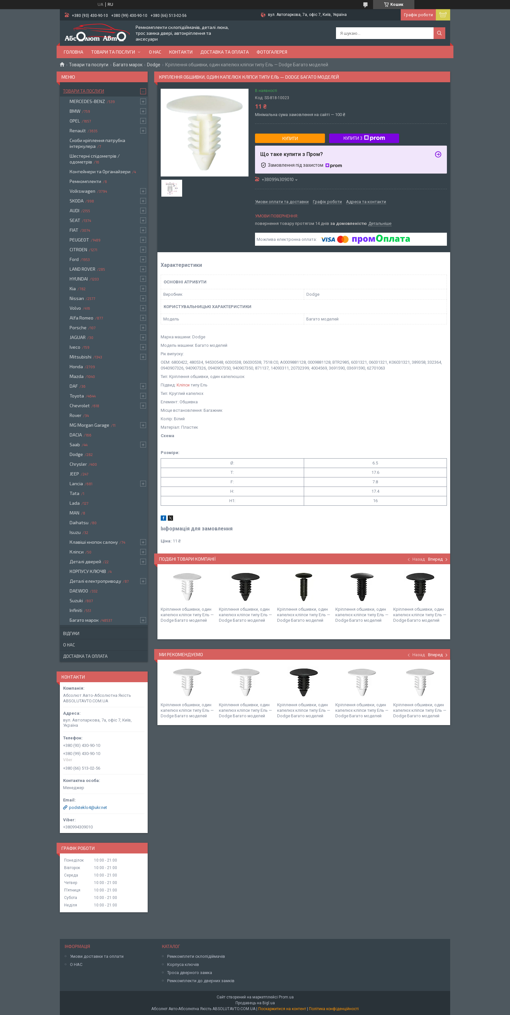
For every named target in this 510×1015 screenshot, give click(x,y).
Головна (73, 52)
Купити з (364, 138)
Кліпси (183, 385)
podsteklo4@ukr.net (88, 807)
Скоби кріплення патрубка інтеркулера (97, 143)
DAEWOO (79, 590)
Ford (74, 259)
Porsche (78, 327)
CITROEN (78, 249)
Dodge (153, 64)
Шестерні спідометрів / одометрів (95, 158)
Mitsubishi (80, 356)
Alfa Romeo (81, 317)
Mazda (77, 376)
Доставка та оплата (224, 52)
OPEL (75, 121)
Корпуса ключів (183, 964)
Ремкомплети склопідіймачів (196, 956)
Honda (76, 366)
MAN (74, 512)
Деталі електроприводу (95, 581)
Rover (75, 415)
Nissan (77, 298)
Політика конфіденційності (334, 1009)
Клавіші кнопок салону (94, 542)
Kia (73, 288)
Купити (290, 138)
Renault (78, 130)
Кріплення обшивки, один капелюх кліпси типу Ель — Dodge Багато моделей (187, 615)
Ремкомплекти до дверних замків (201, 980)
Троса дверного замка (189, 972)
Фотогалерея (272, 52)
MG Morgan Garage (89, 425)
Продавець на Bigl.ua (255, 1003)
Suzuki (76, 600)
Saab (75, 444)
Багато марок (127, 64)
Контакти (181, 52)
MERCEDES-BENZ (87, 101)
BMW (75, 111)
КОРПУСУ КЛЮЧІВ (88, 571)
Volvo (75, 308)
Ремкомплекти (85, 181)
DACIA (76, 434)
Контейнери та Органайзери (100, 171)
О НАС (76, 964)
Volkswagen (82, 191)
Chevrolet (80, 405)
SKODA (77, 200)
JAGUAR (78, 337)
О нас (155, 52)
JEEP (74, 473)
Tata (74, 493)
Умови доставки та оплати (97, 956)
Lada (75, 503)
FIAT (74, 230)
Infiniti (76, 610)
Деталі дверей (85, 561)
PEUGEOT (79, 239)
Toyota (77, 395)
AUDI (74, 210)
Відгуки (71, 633)
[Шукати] (439, 33)
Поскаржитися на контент (282, 1009)
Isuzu (75, 532)
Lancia (76, 483)
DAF (74, 386)
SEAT (75, 220)
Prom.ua (286, 997)
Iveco (75, 347)
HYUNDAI (79, 278)
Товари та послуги (113, 52)
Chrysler (78, 464)
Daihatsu (79, 522)
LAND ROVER (82, 269)
